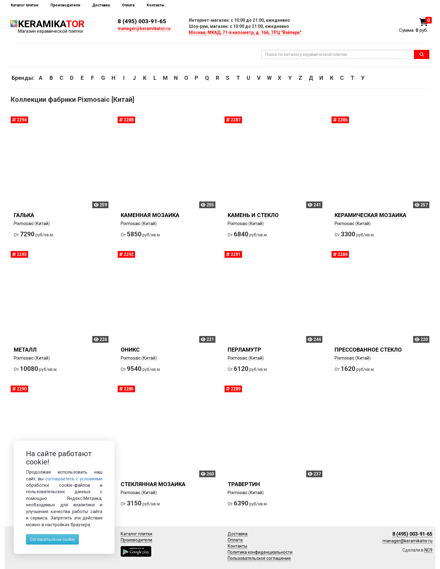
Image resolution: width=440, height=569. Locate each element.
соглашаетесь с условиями (74, 479)
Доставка (101, 5)
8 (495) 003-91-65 (142, 21)
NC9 (428, 550)
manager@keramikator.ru (144, 28)
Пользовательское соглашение (259, 558)
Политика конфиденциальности (260, 552)
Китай (42, 223)
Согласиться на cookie (52, 539)
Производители (65, 5)
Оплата (128, 5)
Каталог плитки (24, 5)
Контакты (155, 5)
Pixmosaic (24, 223)
